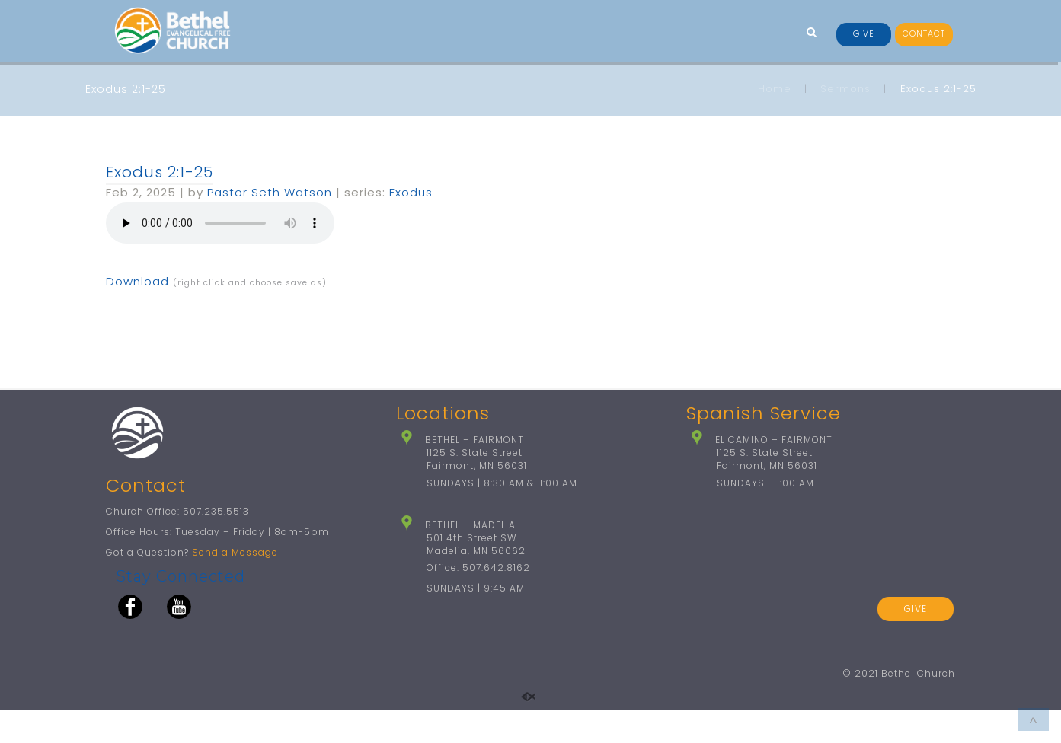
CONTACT (924, 34)
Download (137, 281)
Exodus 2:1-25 (159, 172)
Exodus (411, 192)
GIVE (864, 34)
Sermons (845, 88)
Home (774, 88)
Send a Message (235, 585)
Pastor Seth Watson (269, 192)
